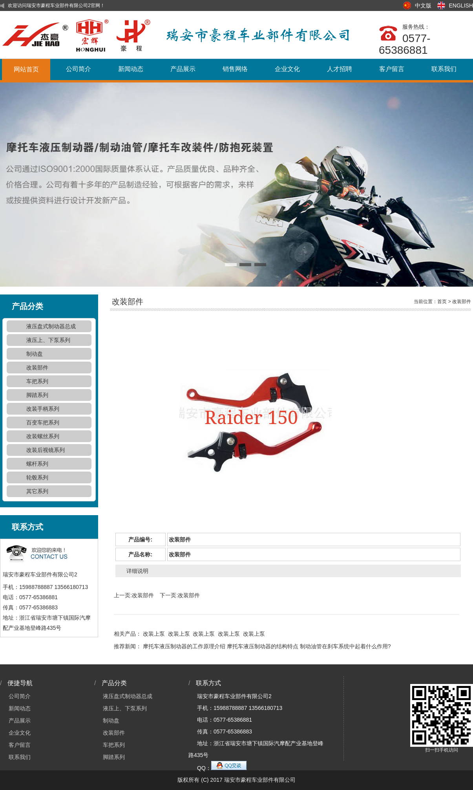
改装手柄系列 (42, 409)
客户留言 (391, 69)
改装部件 (37, 367)
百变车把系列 (42, 422)
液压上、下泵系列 (48, 340)
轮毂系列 (37, 477)
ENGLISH (461, 5)
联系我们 (444, 69)
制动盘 (34, 354)
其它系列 (37, 491)
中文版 (423, 5)
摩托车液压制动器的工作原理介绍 (184, 646)
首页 (442, 301)
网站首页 (26, 69)
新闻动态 (130, 69)
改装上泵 (154, 634)
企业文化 (287, 69)
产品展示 (182, 69)
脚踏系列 (37, 395)
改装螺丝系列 (42, 436)
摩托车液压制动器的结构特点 (262, 646)
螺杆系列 (37, 464)
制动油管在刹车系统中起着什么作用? (345, 646)
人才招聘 (339, 69)
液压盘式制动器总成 (51, 326)
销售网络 (235, 69)
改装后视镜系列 (45, 450)
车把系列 (37, 381)
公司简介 (78, 69)
